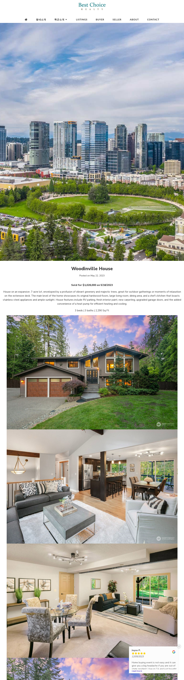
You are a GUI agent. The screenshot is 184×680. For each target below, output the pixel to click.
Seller (117, 19)
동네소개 (41, 19)
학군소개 (61, 19)
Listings (81, 19)
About (134, 19)
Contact (153, 19)
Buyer (100, 19)
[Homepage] (26, 19)
